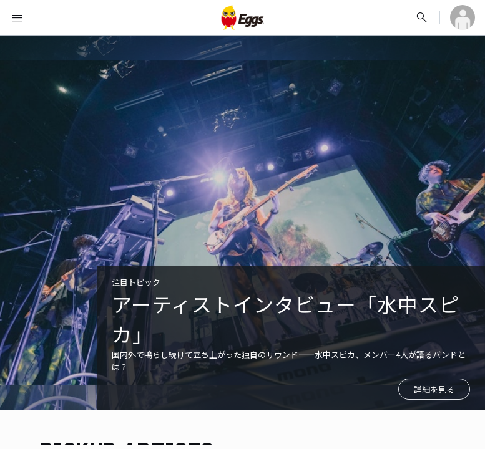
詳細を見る (434, 389)
